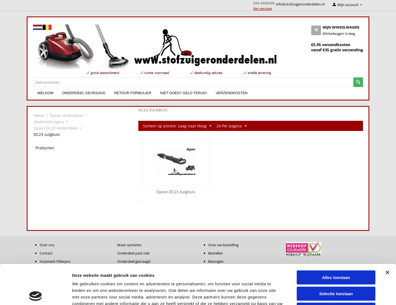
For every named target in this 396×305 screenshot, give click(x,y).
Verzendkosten (232, 93)
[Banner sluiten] (387, 233)
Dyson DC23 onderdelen (56, 128)
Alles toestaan (336, 238)
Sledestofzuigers (49, 121)
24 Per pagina (231, 126)
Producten (44, 147)
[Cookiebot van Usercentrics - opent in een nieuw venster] (36, 294)
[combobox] (193, 82)
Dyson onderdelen (67, 115)
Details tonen (297, 294)
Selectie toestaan (336, 254)
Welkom (45, 93)
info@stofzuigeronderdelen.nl (300, 4)
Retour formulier (133, 93)
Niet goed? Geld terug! (183, 93)
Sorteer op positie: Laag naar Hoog (177, 126)
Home (39, 115)
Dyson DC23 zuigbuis (175, 192)
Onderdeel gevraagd (84, 93)
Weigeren (336, 270)
